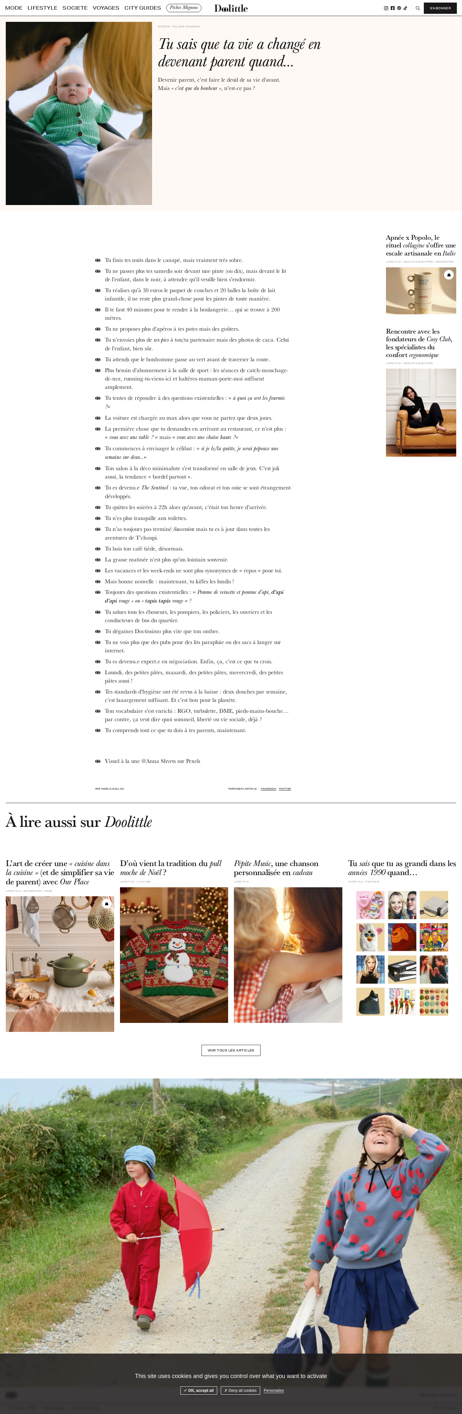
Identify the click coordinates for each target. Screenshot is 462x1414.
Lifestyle (31, 8)
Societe (54, 8)
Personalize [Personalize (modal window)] (274, 1390)
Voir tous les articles (231, 1051)
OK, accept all (199, 1390)
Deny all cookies (240, 1390)
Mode (11, 8)
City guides (101, 8)
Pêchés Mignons (135, 7)
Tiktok (404, 8)
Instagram (385, 8)
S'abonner (439, 8)
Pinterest (398, 8)
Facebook (392, 8)
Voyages (75, 8)
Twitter (285, 788)
